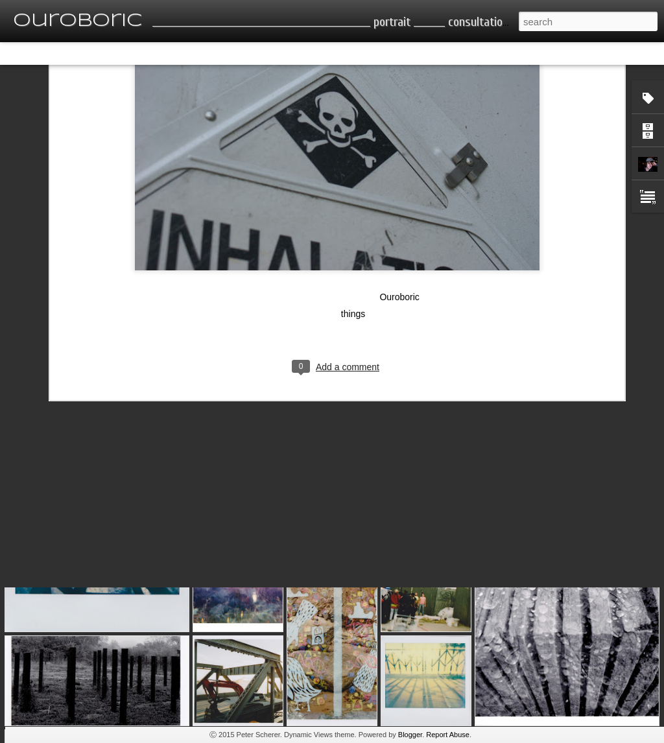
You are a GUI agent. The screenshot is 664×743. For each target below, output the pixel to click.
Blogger (410, 734)
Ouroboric (399, 197)
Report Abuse (447, 734)
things (353, 214)
